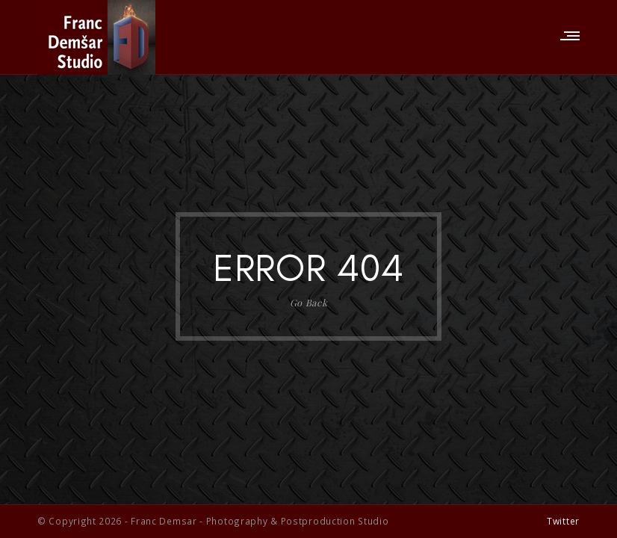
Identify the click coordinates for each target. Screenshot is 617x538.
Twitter (563, 521)
